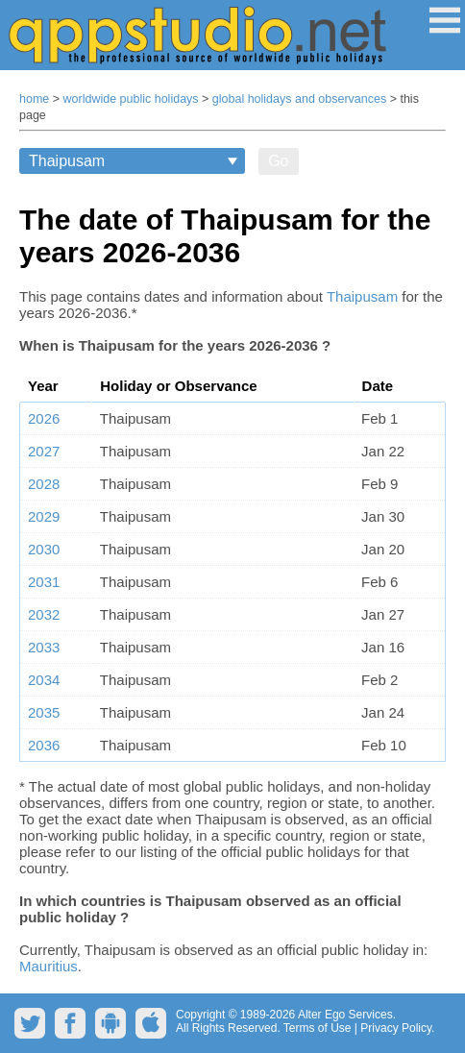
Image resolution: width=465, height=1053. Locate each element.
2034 (44, 680)
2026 (44, 418)
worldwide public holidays (131, 99)
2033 (44, 647)
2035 (44, 712)
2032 (44, 614)
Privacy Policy (395, 1028)
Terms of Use (317, 1028)
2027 (44, 451)
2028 (44, 484)
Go (278, 161)
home (34, 99)
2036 (44, 745)
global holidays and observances (299, 99)
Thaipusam (362, 296)
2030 (44, 549)
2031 (44, 582)
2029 (44, 516)
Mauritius (48, 966)
